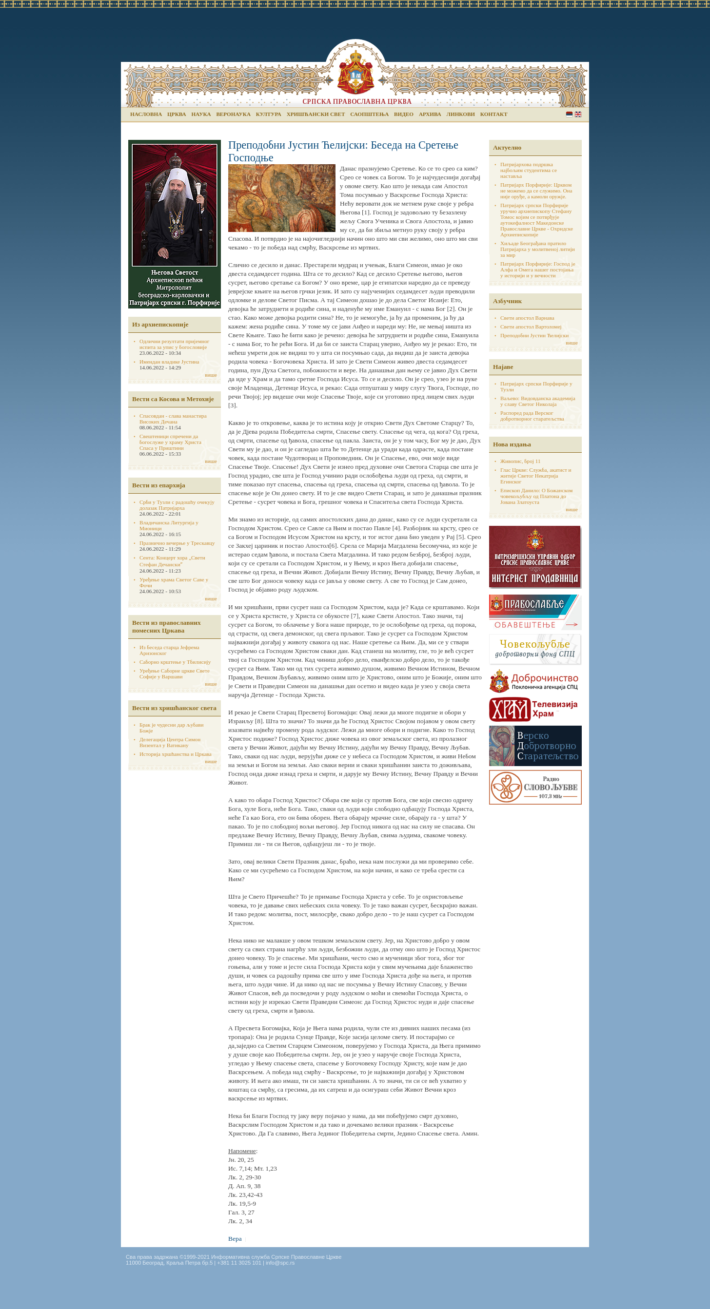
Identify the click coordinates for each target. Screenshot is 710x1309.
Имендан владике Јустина (169, 362)
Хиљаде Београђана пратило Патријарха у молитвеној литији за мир (537, 249)
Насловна (146, 114)
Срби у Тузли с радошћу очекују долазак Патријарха (177, 505)
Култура (268, 114)
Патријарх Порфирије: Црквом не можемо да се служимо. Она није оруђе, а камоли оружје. (536, 190)
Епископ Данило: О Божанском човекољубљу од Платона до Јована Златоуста (536, 496)
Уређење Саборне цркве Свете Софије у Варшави (174, 673)
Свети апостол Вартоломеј (531, 326)
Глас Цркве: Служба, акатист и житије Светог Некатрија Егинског (536, 475)
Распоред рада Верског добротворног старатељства (532, 416)
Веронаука (233, 114)
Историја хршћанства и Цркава (175, 754)
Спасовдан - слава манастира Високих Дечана (173, 418)
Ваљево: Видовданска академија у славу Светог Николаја (537, 401)
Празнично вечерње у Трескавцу (177, 543)
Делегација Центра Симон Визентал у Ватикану (169, 742)
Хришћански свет (316, 114)
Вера (235, 1238)
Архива (430, 114)
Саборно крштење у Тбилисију (175, 662)
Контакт (494, 114)
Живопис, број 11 (520, 461)
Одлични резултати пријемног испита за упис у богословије (174, 344)
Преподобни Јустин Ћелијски (534, 335)
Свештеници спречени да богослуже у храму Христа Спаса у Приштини (170, 442)
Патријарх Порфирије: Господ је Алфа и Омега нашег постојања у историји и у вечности (537, 269)
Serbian (569, 114)
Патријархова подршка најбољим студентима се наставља (528, 170)
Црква (176, 114)
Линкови (461, 114)
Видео (404, 114)
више (211, 375)
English (578, 114)
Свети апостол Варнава (527, 318)
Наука (201, 114)
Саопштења (369, 114)
